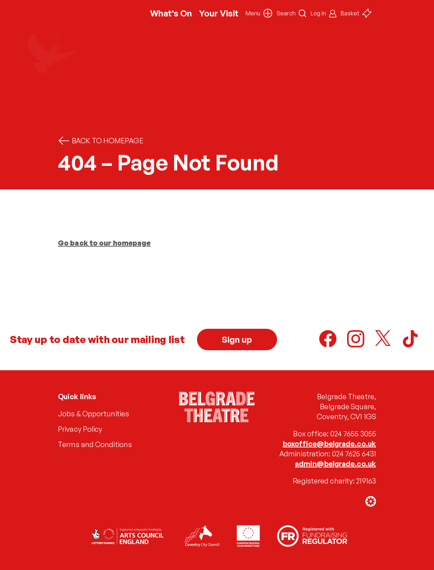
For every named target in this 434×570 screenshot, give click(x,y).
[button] (259, 13)
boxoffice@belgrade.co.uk (329, 443)
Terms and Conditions (95, 444)
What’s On (171, 13)
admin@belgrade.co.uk (335, 463)
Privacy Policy (80, 429)
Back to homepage (100, 140)
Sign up (237, 339)
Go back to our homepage (104, 242)
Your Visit (218, 13)
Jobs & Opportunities (93, 413)
